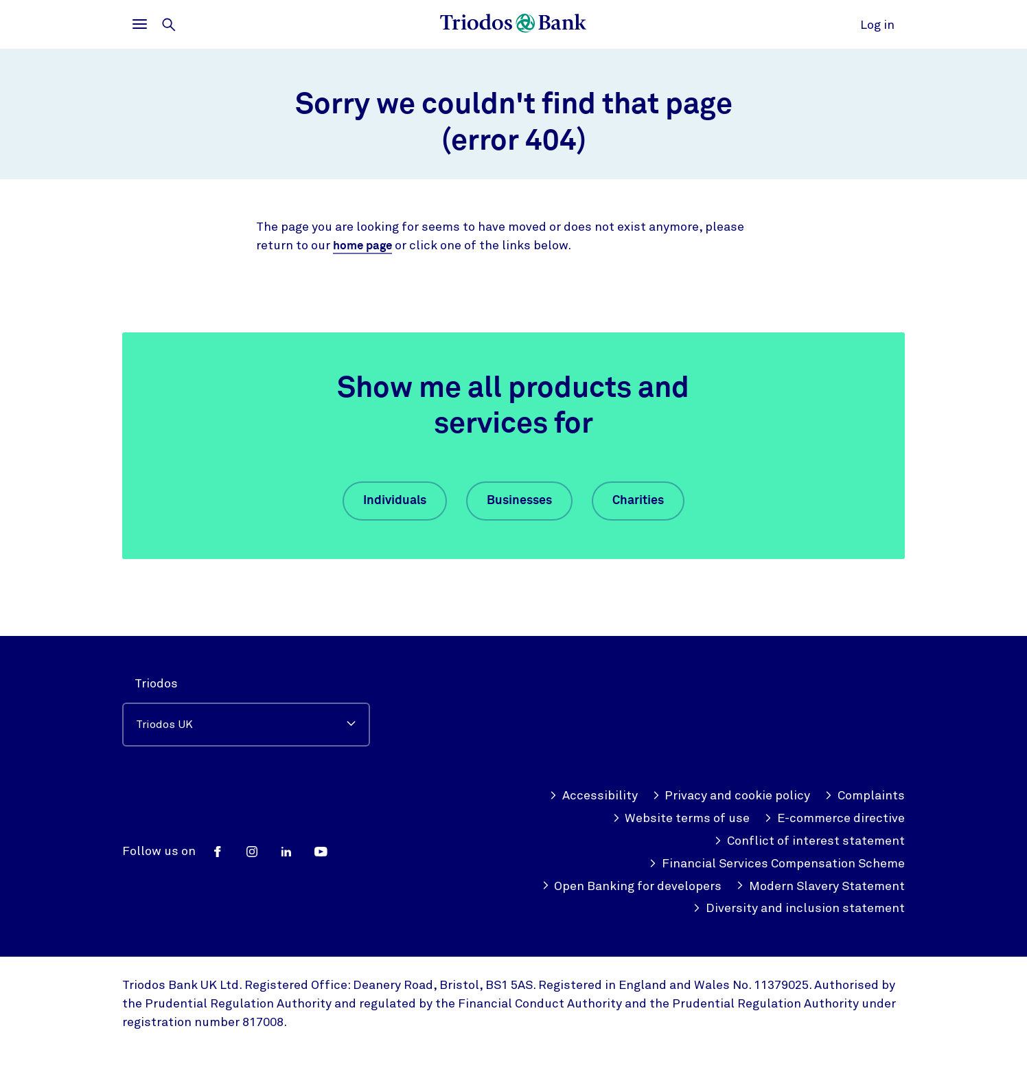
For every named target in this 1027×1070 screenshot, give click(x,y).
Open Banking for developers (632, 886)
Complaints (864, 795)
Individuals (394, 500)
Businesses (519, 500)
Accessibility (593, 795)
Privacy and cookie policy (731, 795)
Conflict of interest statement (809, 841)
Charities (638, 500)
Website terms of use (681, 818)
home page (364, 246)
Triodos (156, 683)
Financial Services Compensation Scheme (777, 863)
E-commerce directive (834, 818)
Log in (877, 24)
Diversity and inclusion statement (799, 908)
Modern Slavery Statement (820, 886)
